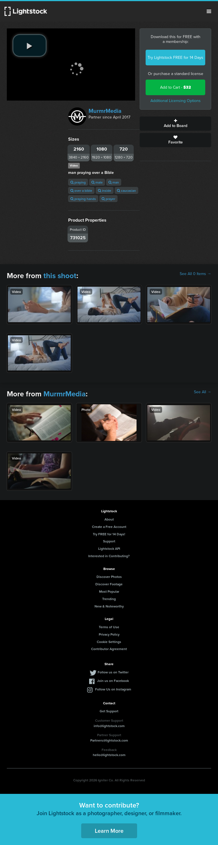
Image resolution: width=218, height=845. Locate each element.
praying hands (83, 198)
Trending (109, 598)
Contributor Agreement (109, 648)
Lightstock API (109, 548)
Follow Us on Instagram (113, 689)
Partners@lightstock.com (109, 740)
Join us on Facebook (113, 680)
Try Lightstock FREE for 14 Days (175, 58)
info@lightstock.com (109, 725)
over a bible (81, 190)
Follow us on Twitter (113, 672)
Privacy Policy (109, 634)
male (97, 182)
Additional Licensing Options (175, 101)
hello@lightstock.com (109, 754)
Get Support (109, 711)
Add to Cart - (175, 87)
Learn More (109, 831)
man (113, 182)
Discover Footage (109, 584)
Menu (208, 11)
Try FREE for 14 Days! (109, 534)
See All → (202, 392)
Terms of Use (109, 627)
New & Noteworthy (109, 606)
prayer (108, 198)
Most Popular (109, 591)
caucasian (126, 190)
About (109, 519)
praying (78, 182)
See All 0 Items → (195, 274)
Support (109, 541)
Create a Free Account (109, 526)
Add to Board (175, 123)
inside (104, 190)
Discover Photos (109, 576)
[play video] (29, 45)
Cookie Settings (109, 641)
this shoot (59, 275)
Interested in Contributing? (109, 555)
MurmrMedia (105, 111)
